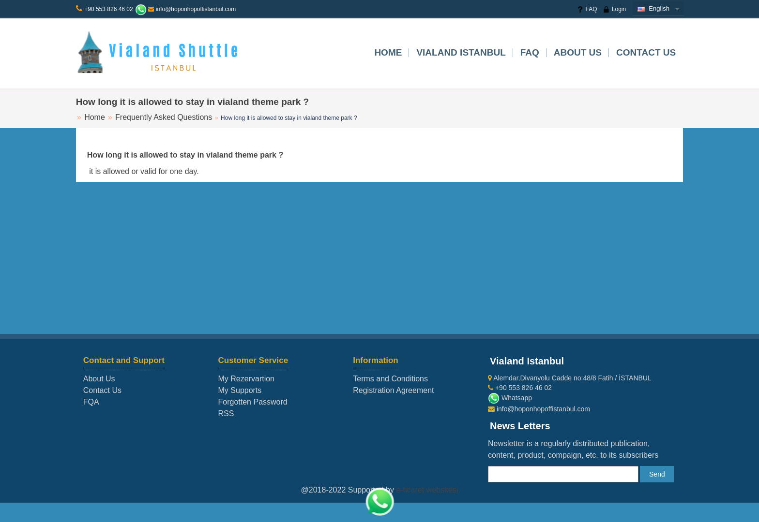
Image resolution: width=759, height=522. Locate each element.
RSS (226, 413)
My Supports (240, 390)
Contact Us (646, 52)
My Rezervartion (246, 379)
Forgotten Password (253, 402)
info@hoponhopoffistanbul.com (192, 9)
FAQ (587, 9)
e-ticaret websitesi (427, 490)
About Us (578, 52)
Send (657, 474)
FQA (91, 402)
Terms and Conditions (390, 379)
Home (388, 52)
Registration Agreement (393, 390)
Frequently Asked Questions (163, 117)
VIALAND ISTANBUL (460, 52)
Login (614, 9)
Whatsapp (510, 398)
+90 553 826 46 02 (108, 9)
